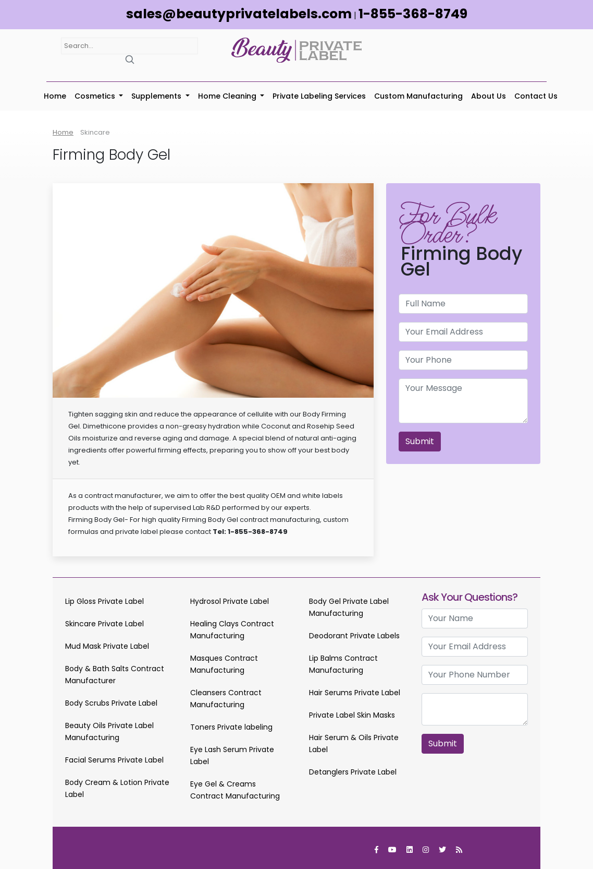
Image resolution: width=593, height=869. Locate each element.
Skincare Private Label (104, 623)
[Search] (129, 59)
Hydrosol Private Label (229, 601)
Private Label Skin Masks (352, 715)
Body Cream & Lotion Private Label (117, 788)
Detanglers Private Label (353, 772)
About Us (488, 96)
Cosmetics (96, 96)
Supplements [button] (157, 96)
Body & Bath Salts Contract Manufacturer (114, 674)
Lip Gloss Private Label (104, 601)
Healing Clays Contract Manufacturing (232, 629)
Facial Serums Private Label (114, 760)
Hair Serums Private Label (354, 692)
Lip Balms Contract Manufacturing (343, 664)
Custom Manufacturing (418, 96)
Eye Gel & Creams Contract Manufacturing (235, 790)
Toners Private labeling (231, 727)
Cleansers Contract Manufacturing (226, 698)
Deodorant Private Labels (354, 635)
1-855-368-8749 (413, 14)
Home (55, 96)
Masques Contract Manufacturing (224, 664)
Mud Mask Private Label (107, 646)
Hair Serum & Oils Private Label (354, 743)
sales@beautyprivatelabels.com (239, 14)
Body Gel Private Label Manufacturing (349, 607)
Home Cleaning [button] (228, 96)
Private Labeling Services (319, 96)
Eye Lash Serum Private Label (232, 755)
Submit (419, 441)
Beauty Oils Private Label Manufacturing (109, 731)
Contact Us (536, 96)
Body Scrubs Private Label (111, 703)
